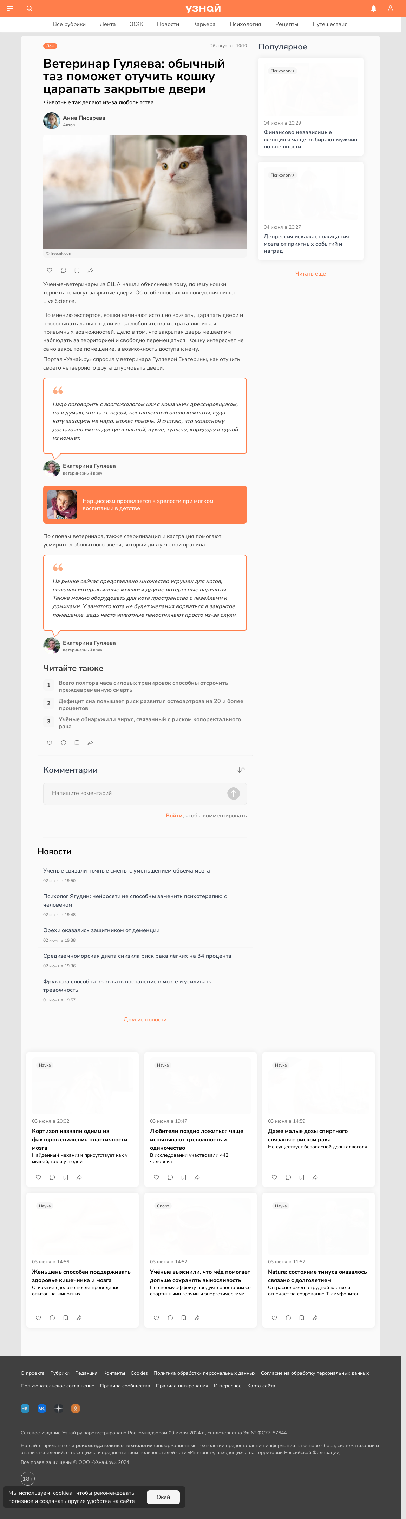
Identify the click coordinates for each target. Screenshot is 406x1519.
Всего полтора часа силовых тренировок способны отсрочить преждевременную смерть (143, 686)
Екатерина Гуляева (89, 466)
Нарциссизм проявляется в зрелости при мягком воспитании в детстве (148, 505)
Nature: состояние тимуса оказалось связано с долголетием (317, 1276)
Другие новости (145, 1019)
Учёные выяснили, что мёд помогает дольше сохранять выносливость (200, 1276)
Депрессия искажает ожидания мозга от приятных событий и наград (306, 244)
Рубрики (60, 1373)
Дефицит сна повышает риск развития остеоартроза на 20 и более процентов (151, 705)
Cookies (139, 1373)
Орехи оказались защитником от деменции (101, 930)
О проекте (33, 1373)
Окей (163, 1497)
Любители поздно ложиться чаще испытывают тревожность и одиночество (196, 1139)
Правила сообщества (125, 1385)
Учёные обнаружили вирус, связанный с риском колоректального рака (150, 723)
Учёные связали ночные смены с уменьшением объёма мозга (126, 871)
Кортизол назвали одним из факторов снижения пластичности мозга (79, 1139)
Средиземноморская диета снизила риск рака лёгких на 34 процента (137, 956)
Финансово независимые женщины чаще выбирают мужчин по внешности (311, 140)
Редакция (86, 1373)
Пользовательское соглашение (57, 1385)
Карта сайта (261, 1385)
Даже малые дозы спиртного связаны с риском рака (308, 1135)
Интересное (228, 1385)
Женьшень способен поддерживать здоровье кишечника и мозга (81, 1276)
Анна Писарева (84, 118)
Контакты (114, 1373)
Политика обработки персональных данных (204, 1373)
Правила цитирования (182, 1385)
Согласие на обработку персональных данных (315, 1373)
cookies (63, 1493)
